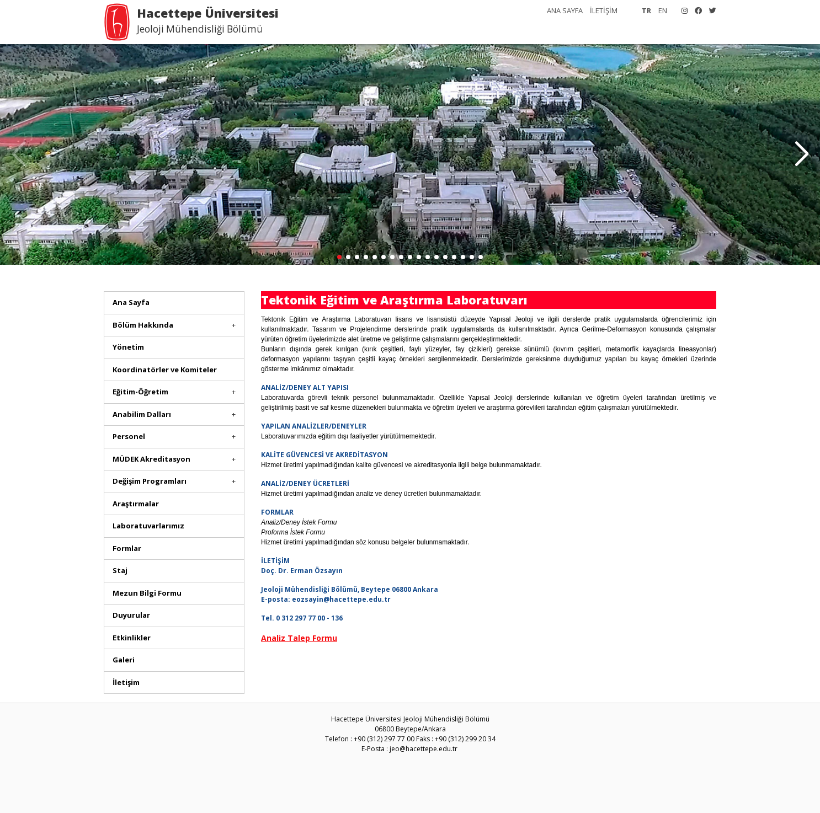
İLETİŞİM (603, 10)
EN (662, 10)
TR (646, 10)
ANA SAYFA (565, 10)
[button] (801, 154)
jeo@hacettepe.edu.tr (423, 748)
